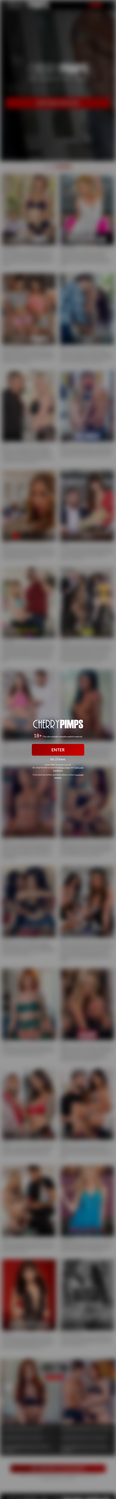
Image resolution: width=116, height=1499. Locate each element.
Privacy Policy (64, 767)
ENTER (58, 749)
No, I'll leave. (58, 759)
